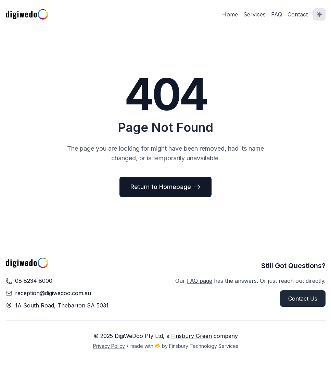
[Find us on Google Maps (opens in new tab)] (62, 305)
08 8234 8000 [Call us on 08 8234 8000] (33, 280)
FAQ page (199, 280)
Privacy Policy (109, 346)
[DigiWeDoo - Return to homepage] (27, 14)
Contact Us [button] (302, 298)
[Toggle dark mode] (319, 14)
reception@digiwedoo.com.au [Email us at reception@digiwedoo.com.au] (53, 293)
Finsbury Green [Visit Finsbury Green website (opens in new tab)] (191, 335)
